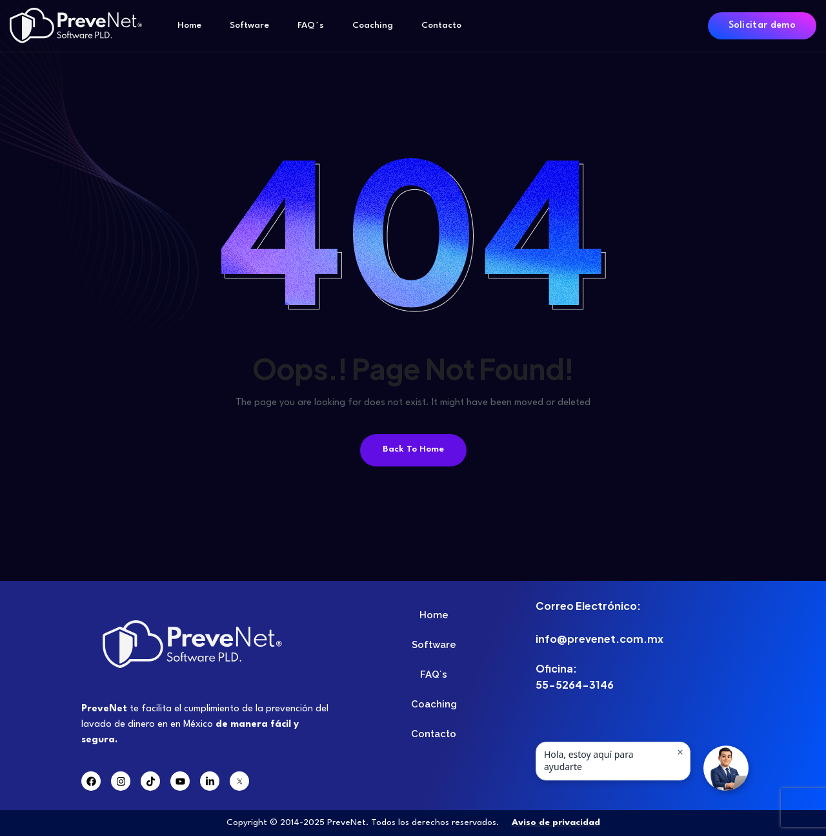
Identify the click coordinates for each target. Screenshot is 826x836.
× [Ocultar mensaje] (680, 752)
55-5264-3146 (575, 684)
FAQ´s (310, 25)
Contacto (441, 25)
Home (189, 25)
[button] (726, 768)
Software (249, 25)
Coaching (372, 25)
